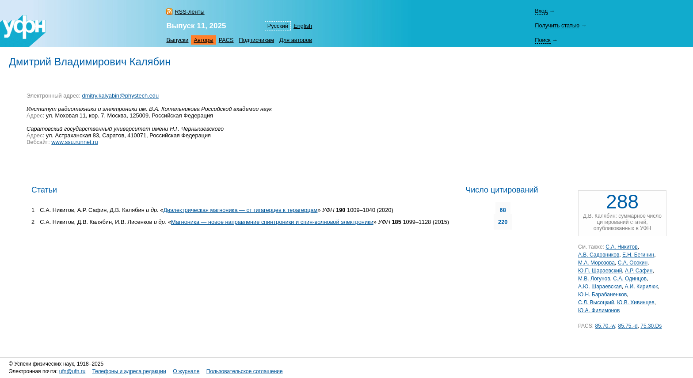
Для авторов (295, 40)
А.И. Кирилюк (641, 287)
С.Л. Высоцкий (596, 302)
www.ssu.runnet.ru (74, 142)
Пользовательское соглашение (244, 371)
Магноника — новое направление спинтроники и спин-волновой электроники (272, 222)
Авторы (203, 40)
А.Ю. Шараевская (600, 287)
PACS (226, 40)
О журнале (186, 371)
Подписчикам (256, 40)
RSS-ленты (189, 11)
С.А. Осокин (632, 263)
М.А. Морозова (596, 263)
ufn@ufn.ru (72, 371)
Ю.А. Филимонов (599, 310)
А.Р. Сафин (638, 271)
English (302, 26)
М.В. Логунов (594, 279)
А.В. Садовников (598, 255)
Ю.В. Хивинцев (635, 302)
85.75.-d (628, 326)
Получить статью (557, 25)
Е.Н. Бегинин (638, 255)
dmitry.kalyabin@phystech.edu (120, 95)
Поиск (542, 40)
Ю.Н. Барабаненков (602, 294)
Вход (541, 11)
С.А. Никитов (621, 247)
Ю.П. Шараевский (600, 271)
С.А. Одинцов (630, 279)
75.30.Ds (651, 326)
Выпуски (177, 40)
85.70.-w (605, 326)
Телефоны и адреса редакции (129, 371)
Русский (277, 26)
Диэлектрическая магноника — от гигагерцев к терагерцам (240, 210)
